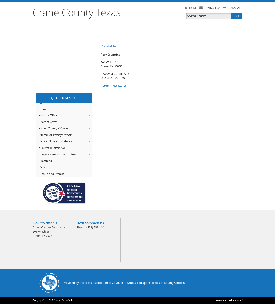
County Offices (64, 115)
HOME (193, 8)
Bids (42, 167)
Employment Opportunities (64, 154)
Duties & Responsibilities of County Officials (156, 283)
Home (43, 109)
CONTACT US (212, 8)
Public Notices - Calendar (64, 141)
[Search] (209, 16)
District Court (64, 122)
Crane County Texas (77, 12)
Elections (64, 161)
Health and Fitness (51, 174)
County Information (52, 148)
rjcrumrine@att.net (113, 85)
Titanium (233, 300)
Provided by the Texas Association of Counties (93, 283)
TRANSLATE (234, 8)
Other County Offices (64, 128)
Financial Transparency (64, 135)
